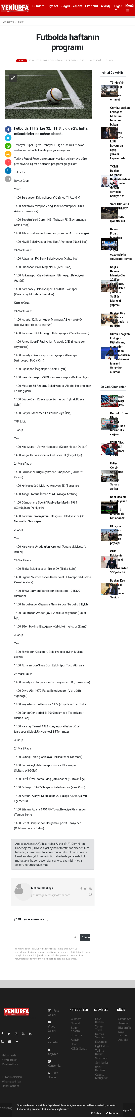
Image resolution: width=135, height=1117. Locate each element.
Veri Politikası (10, 1064)
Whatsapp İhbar (11, 1081)
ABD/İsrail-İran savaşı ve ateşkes (117, 401)
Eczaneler (101, 1041)
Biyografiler (125, 1027)
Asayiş (105, 6)
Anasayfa (8, 21)
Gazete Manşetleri (101, 1076)
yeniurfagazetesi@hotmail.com (50, 895)
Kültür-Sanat (79, 1048)
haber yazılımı (8, 1112)
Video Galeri (52, 1026)
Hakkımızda (9, 1055)
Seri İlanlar (101, 1062)
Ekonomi (91, 6)
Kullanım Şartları (12, 1077)
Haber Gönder (10, 1086)
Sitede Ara (124, 1019)
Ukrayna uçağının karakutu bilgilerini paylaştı (116, 535)
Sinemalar (101, 1058)
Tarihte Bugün (99, 1052)
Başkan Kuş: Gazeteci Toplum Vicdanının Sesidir (118, 589)
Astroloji (123, 1039)
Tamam (111, 1113)
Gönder (86, 937)
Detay (96, 1113)
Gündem (38, 6)
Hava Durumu (100, 1020)
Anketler (123, 1023)
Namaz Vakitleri (100, 1036)
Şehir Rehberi (100, 1068)
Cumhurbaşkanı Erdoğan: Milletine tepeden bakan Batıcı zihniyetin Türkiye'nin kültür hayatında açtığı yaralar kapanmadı (120, 133)
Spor (21, 21)
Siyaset (53, 6)
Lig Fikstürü (102, 1046)
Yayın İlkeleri (9, 1059)
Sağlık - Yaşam (71, 6)
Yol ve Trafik (99, 1028)
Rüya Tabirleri (123, 1034)
